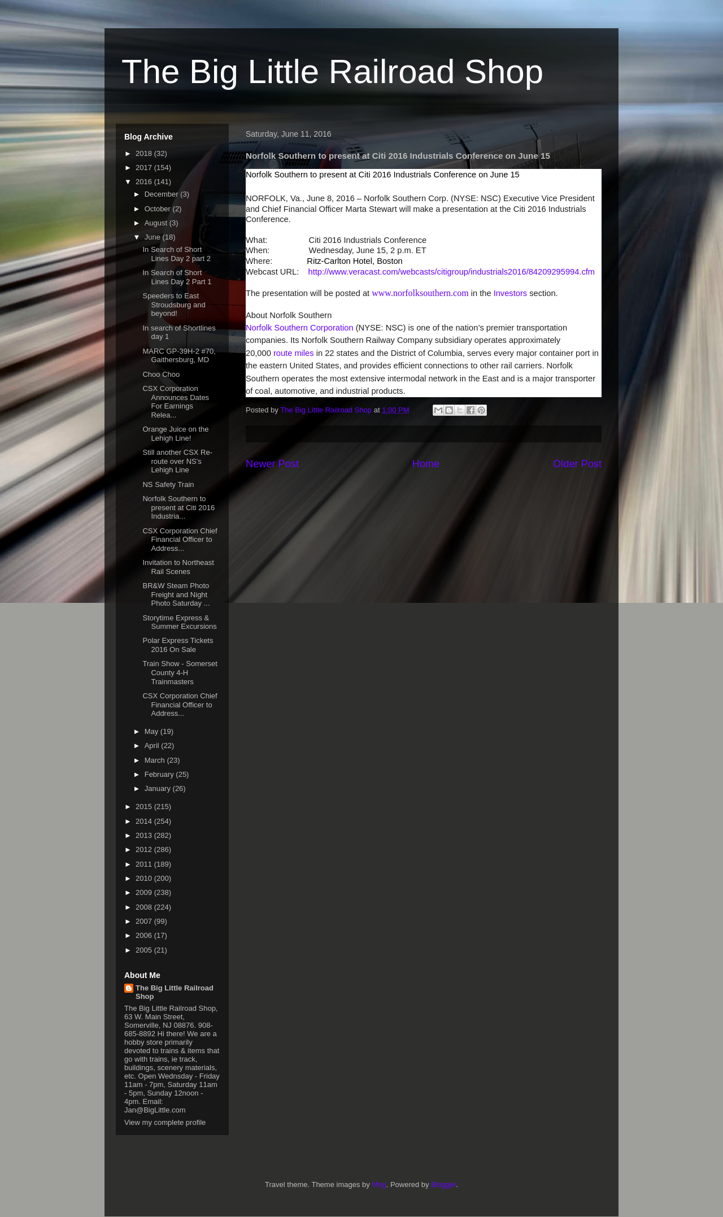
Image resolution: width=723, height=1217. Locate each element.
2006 (145, 935)
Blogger (443, 1184)
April (153, 745)
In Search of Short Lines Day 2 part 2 (176, 254)
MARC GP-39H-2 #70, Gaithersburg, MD (178, 355)
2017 (145, 167)
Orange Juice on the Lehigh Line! (175, 433)
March (156, 760)
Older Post (577, 464)
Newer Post (272, 464)
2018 (145, 153)
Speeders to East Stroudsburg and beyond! (173, 305)
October (159, 209)
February (160, 774)
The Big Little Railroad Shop (332, 71)
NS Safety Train (168, 484)
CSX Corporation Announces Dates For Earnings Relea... (175, 401)
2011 (145, 864)
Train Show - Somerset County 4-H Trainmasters (179, 672)
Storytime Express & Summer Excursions (179, 622)
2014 (145, 821)
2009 (145, 892)
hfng (379, 1184)
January (159, 788)
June (154, 237)
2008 (145, 907)
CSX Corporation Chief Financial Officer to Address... (179, 540)
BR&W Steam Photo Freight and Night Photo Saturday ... (176, 594)
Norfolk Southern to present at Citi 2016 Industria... (178, 507)
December (163, 194)
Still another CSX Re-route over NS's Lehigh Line (177, 461)
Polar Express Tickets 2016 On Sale (177, 645)
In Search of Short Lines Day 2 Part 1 (176, 277)
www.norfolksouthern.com (420, 293)
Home (426, 464)
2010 (145, 878)
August (157, 223)
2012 (145, 849)
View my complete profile (165, 1122)
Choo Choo (161, 374)
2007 (145, 921)
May (152, 731)
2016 (145, 181)
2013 (145, 835)
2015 (145, 806)
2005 (145, 950)
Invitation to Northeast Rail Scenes (178, 567)
